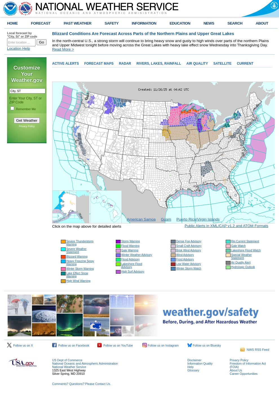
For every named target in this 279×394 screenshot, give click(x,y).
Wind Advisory (185, 254)
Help (190, 367)
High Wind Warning (78, 280)
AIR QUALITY (197, 64)
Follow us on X (20, 345)
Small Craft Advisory (189, 245)
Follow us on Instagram (160, 345)
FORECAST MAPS (99, 64)
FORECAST (40, 23)
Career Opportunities (244, 373)
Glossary (193, 370)
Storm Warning (130, 241)
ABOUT (262, 23)
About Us (236, 370)
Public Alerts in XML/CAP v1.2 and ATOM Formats (226, 226)
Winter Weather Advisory (136, 254)
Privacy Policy (27, 126)
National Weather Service (69, 367)
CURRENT (245, 64)
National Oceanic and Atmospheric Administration (85, 363)
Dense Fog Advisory (189, 241)
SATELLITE (222, 64)
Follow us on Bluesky (204, 345)
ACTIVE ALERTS (65, 64)
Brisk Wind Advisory (188, 250)
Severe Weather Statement (76, 250)
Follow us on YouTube (115, 345)
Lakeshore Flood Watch (246, 250)
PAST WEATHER (77, 23)
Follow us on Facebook (70, 345)
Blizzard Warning (76, 256)
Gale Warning (129, 250)
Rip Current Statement (245, 241)
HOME (12, 23)
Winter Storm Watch (188, 268)
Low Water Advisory (188, 263)
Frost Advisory (185, 259)
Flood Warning (130, 245)
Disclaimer (194, 360)
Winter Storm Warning (80, 268)
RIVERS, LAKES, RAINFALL (158, 64)
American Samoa (141, 219)
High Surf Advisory (132, 271)
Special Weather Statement (241, 256)
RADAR (125, 64)
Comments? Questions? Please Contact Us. (81, 384)
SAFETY (111, 23)
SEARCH (234, 23)
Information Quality (199, 363)
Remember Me (26, 109)
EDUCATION (180, 23)
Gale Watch (238, 245)
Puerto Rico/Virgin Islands (198, 219)
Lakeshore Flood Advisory (131, 265)
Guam (166, 219)
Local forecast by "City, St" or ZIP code (22, 34)
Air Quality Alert (241, 262)
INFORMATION (144, 23)
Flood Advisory (130, 259)
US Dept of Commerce (67, 360)
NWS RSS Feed (254, 349)
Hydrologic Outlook (243, 267)
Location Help (18, 48)
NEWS (208, 23)
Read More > (63, 49)
